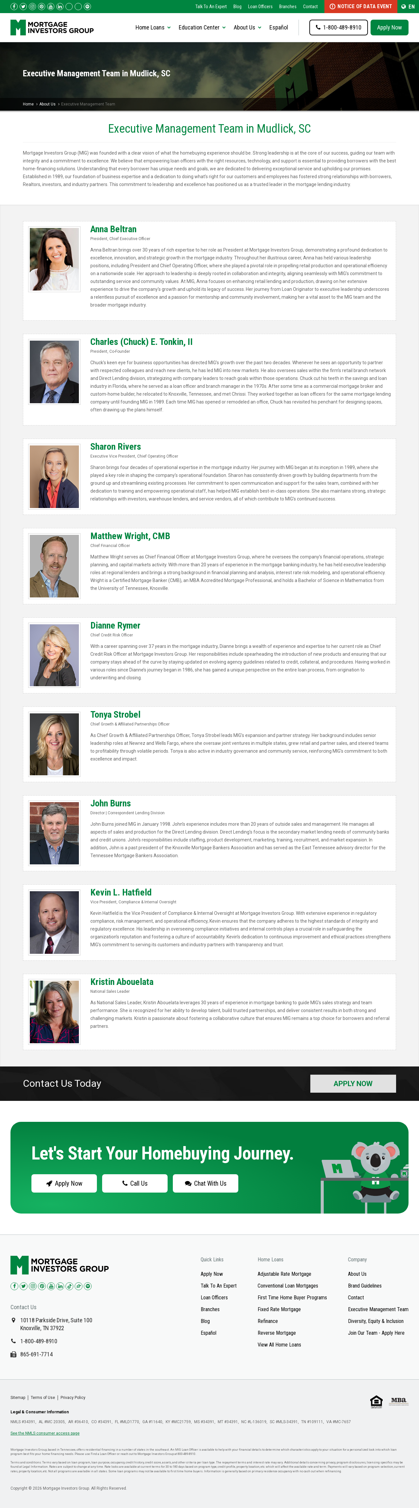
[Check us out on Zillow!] (78, 6)
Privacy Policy (73, 1397)
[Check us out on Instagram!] (32, 6)
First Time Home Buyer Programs (292, 1297)
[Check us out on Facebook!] (14, 6)
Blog (237, 6)
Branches (288, 6)
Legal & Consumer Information (39, 1412)
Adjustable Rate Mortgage (284, 1274)
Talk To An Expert (211, 6)
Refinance (268, 1321)
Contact (310, 6)
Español (278, 27)
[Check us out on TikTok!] (69, 6)
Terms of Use (43, 1397)
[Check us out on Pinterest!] (41, 6)
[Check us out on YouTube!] (50, 6)
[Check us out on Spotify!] (88, 1286)
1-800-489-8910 (38, 1341)
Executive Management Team (378, 1309)
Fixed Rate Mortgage (279, 1309)
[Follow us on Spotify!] (87, 6)
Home (28, 104)
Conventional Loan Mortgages (288, 1286)
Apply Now (389, 27)
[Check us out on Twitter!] (23, 6)
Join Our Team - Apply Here (376, 1333)
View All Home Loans (279, 1345)
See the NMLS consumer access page (45, 1433)
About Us (47, 104)
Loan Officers (260, 6)
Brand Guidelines (365, 1286)
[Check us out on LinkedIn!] (60, 6)
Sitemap (17, 1397)
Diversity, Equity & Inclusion (376, 1321)
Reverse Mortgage (277, 1333)
